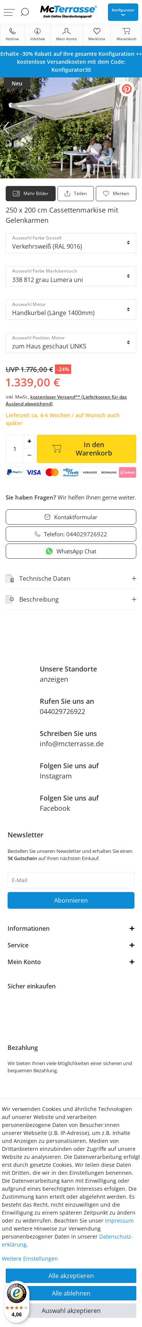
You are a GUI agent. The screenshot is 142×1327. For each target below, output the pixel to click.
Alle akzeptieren (71, 1276)
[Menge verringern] (29, 456)
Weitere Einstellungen (30, 1258)
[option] (71, 61)
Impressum (119, 1220)
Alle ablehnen (71, 1293)
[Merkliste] (97, 35)
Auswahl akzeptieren (71, 1311)
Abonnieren (71, 900)
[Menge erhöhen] (29, 442)
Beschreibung (32, 599)
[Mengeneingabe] (15, 449)
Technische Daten (38, 578)
